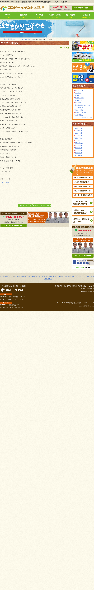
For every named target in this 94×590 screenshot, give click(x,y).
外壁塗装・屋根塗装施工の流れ (81, 220)
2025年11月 (79, 140)
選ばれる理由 (43, 276)
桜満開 (77, 95)
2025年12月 (79, 138)
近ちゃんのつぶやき (76, 276)
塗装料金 (23, 16)
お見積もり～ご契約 (54, 276)
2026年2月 (78, 133)
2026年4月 (78, 128)
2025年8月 (78, 148)
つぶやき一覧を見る (86, 117)
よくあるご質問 (89, 276)
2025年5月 (78, 155)
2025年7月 (78, 150)
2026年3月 (78, 130)
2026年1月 (78, 135)
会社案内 (86, 16)
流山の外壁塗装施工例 (82, 186)
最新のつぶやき (79, 86)
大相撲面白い (79, 115)
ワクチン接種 (4, 182)
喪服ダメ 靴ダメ (80, 112)
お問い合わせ (48, 279)
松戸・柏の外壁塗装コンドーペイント (11, 39)
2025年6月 (78, 153)
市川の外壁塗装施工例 (82, 191)
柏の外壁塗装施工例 (82, 182)
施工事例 (39, 16)
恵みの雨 (78, 102)
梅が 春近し (79, 110)
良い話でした (79, 90)
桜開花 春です (80, 100)
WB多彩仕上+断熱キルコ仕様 (42, 206)
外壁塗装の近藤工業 (6, 276)
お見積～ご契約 (55, 16)
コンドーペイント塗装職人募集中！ (80, 203)
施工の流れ (70, 16)
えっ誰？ (78, 93)
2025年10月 (79, 143)
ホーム (8, 16)
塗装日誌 (27, 39)
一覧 (30, 206)
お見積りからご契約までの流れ (80, 211)
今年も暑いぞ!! (22, 206)
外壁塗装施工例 (32, 276)
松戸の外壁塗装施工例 (82, 177)
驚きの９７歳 (79, 98)
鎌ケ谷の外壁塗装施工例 (83, 195)
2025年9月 (78, 145)
